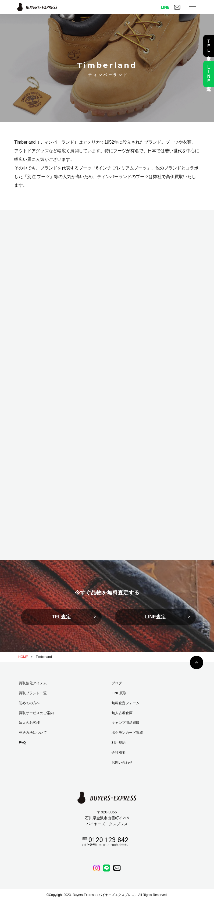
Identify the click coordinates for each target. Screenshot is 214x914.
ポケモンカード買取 (127, 733)
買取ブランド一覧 (33, 693)
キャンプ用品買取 (126, 723)
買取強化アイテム (33, 683)
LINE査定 (155, 616)
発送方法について (33, 733)
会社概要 (119, 752)
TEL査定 (61, 616)
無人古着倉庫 (122, 713)
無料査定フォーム (126, 703)
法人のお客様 (29, 723)
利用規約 (119, 743)
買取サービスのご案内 (36, 713)
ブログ (117, 683)
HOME (23, 657)
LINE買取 (119, 693)
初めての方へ (29, 703)
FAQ (22, 743)
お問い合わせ (122, 762)
